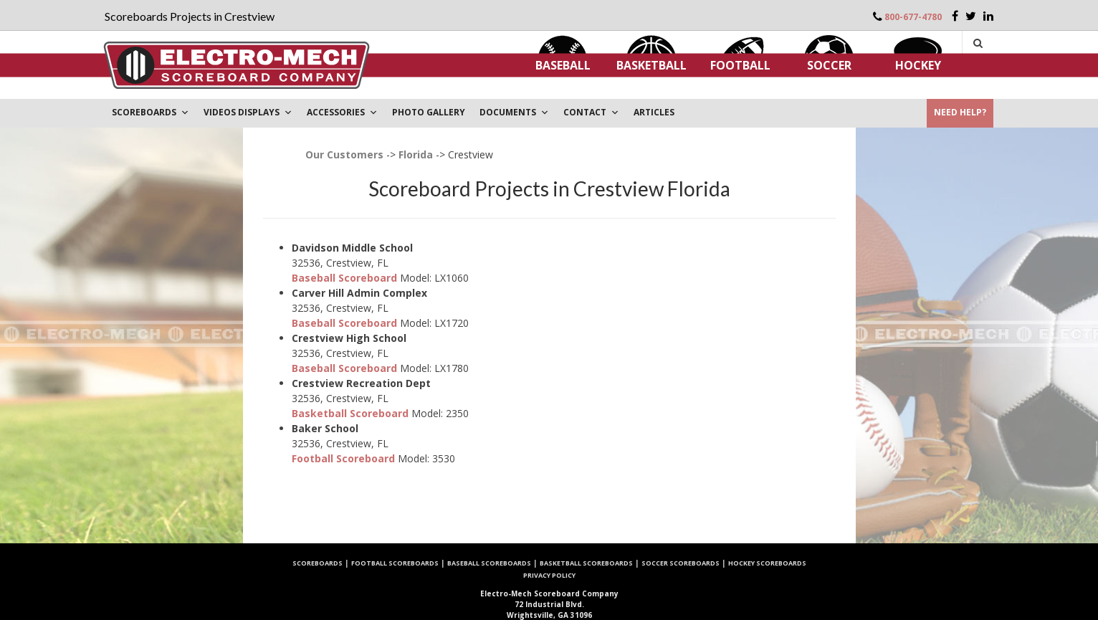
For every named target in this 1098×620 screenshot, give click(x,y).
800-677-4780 (913, 17)
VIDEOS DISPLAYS (248, 112)
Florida (415, 154)
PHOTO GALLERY (428, 112)
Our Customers (344, 154)
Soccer (829, 65)
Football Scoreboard (343, 458)
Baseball (563, 65)
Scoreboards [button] (150, 112)
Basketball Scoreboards (586, 563)
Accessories (342, 112)
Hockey (918, 65)
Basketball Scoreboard (350, 413)
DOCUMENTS (514, 112)
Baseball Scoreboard (344, 278)
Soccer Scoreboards (680, 563)
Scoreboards (317, 563)
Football (740, 65)
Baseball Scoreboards (489, 563)
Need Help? (960, 112)
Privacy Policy (549, 575)
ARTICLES (654, 112)
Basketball (651, 65)
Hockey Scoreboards (767, 563)
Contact (591, 112)
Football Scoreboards (395, 563)
